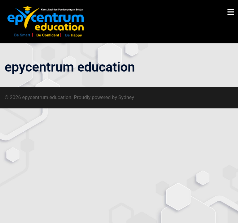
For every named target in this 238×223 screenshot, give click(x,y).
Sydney (126, 97)
